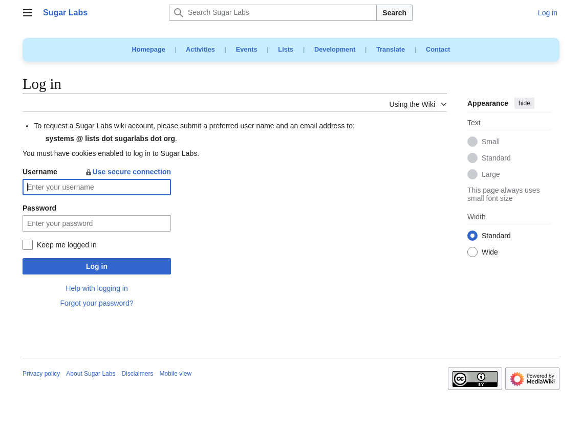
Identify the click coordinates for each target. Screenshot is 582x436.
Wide (490, 252)
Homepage (148, 49)
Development (334, 49)
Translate (390, 49)
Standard (496, 158)
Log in (96, 266)
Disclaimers (137, 373)
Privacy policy (41, 373)
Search (394, 13)
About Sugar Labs (90, 373)
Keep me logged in (67, 245)
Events (246, 49)
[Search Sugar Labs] (273, 13)
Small (491, 142)
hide (524, 103)
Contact (438, 49)
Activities (200, 49)
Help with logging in (96, 288)
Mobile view (175, 373)
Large (491, 175)
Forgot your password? (96, 303)
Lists (285, 49)
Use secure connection (127, 172)
